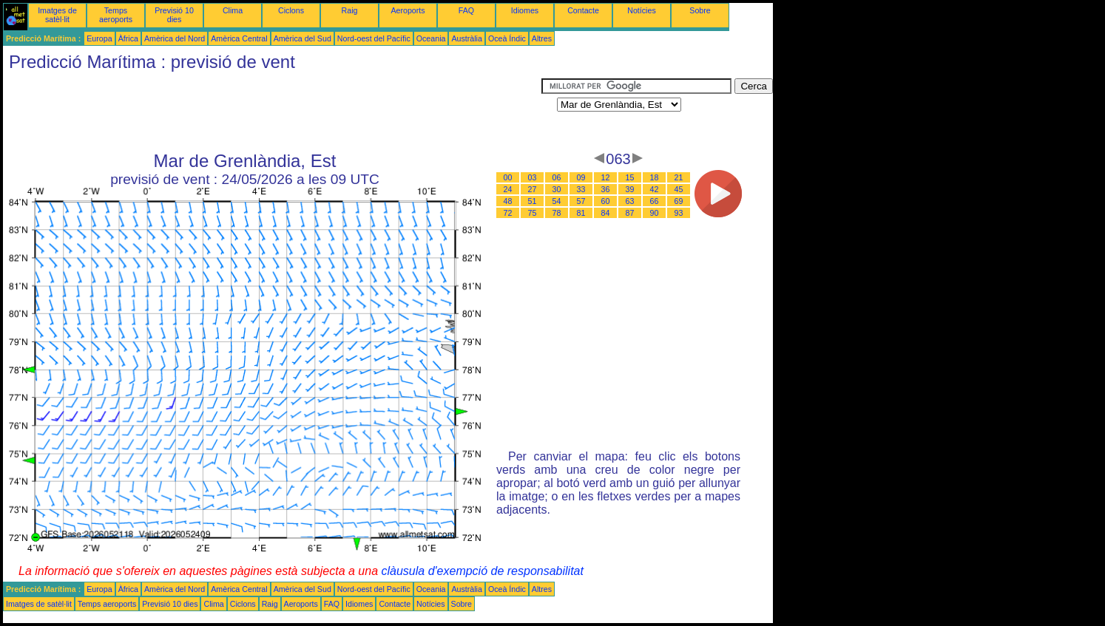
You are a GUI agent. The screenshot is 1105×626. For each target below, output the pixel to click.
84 (605, 212)
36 (605, 189)
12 (605, 177)
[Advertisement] (272, 111)
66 (654, 201)
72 (508, 212)
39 (630, 189)
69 (679, 201)
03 (532, 177)
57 (581, 201)
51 (532, 201)
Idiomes (524, 10)
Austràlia (466, 38)
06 (556, 177)
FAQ (466, 10)
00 (508, 177)
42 (654, 189)
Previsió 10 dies (174, 15)
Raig (350, 10)
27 (532, 189)
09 (581, 177)
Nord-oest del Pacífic (373, 38)
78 (556, 212)
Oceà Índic (507, 38)
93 (679, 212)
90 (654, 212)
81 (581, 212)
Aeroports (408, 10)
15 (630, 177)
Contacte (583, 10)
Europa (99, 38)
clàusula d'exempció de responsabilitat (482, 571)
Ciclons (291, 10)
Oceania (431, 38)
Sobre (699, 10)
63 (630, 201)
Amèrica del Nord (174, 38)
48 (508, 201)
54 (556, 201)
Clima (233, 10)
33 (581, 189)
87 (630, 212)
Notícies (641, 10)
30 (556, 189)
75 (532, 212)
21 (679, 177)
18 (654, 177)
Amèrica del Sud (302, 38)
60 (605, 201)
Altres (542, 38)
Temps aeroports (115, 15)
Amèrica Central (239, 38)
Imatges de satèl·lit (57, 15)
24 (508, 189)
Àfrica (128, 38)
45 (679, 189)
